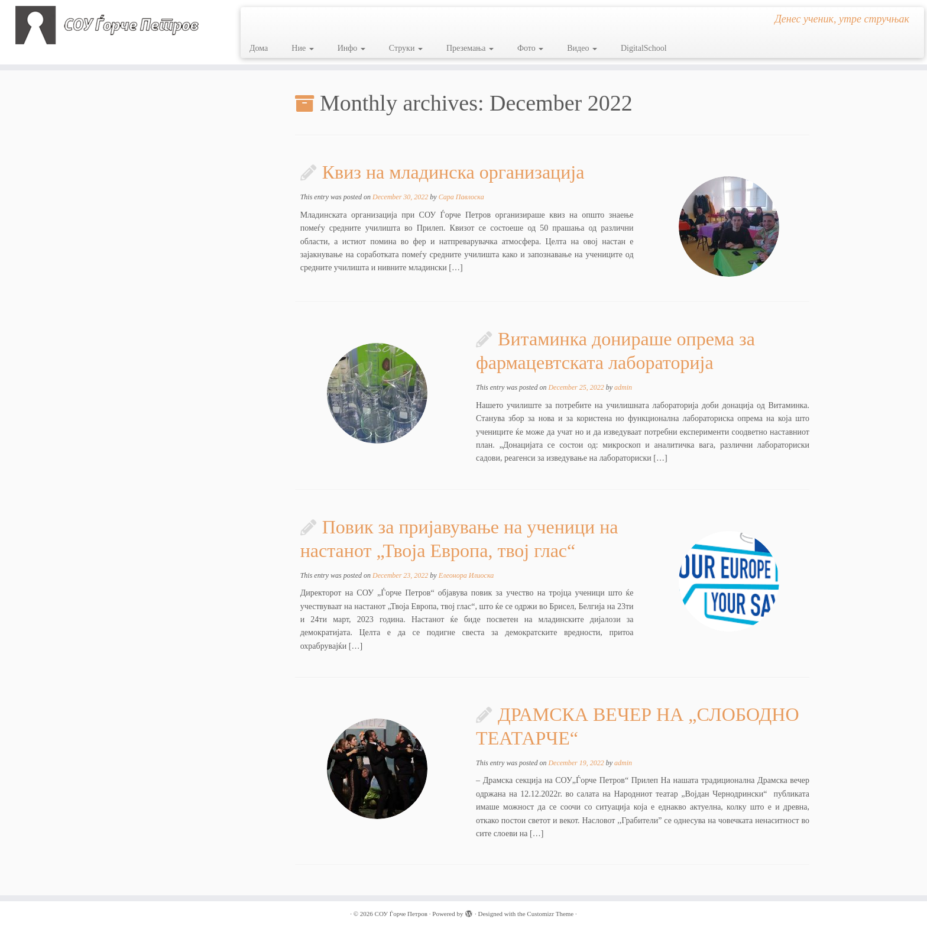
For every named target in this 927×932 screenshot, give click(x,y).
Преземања (470, 48)
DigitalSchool (644, 48)
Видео (582, 48)
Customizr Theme (550, 913)
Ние (302, 48)
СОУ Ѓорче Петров (401, 913)
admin (623, 387)
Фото (530, 48)
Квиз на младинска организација (453, 172)
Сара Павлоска (461, 197)
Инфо (351, 48)
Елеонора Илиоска (466, 575)
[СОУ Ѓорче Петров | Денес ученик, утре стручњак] (107, 25)
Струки (406, 48)
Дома (258, 48)
